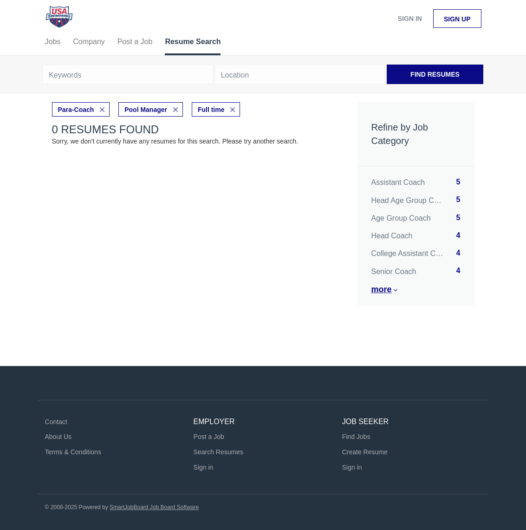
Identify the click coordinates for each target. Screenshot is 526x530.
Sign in (410, 18)
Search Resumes (218, 452)
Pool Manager (145, 109)
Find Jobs (356, 436)
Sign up (457, 19)
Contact (56, 421)
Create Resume (365, 452)
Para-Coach (76, 109)
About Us (58, 436)
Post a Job (209, 436)
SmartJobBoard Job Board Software (154, 507)
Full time (211, 109)
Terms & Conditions (73, 452)
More (381, 289)
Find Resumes (435, 74)
